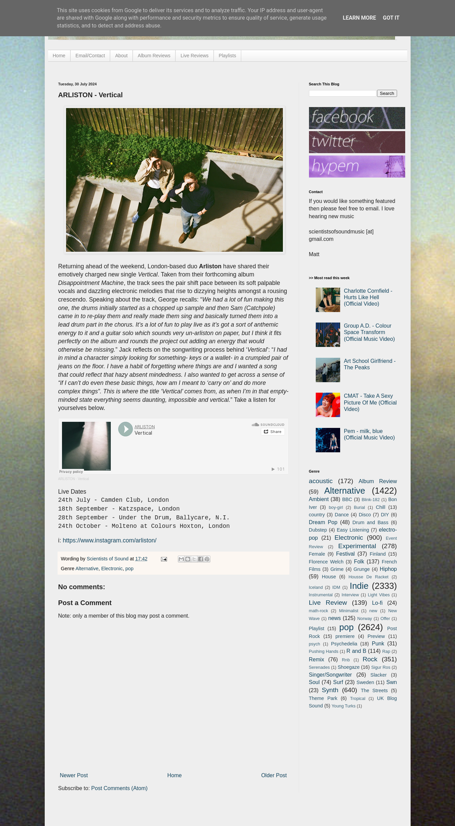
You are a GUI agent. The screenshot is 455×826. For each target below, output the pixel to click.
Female (317, 554)
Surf (338, 682)
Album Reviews (154, 55)
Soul (314, 682)
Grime (337, 569)
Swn (391, 682)
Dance (342, 514)
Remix (316, 659)
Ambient (319, 499)
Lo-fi (377, 603)
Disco (365, 514)
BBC (347, 499)
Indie (359, 586)
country (317, 514)
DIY (385, 514)
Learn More (359, 18)
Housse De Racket (369, 576)
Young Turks (344, 705)
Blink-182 (370, 499)
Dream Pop (323, 522)
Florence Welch (326, 561)
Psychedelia (344, 643)
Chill (380, 507)
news (334, 618)
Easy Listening (353, 530)
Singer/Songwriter (330, 675)
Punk (378, 643)
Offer (385, 618)
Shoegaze (349, 667)
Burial (359, 507)
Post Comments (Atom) (119, 788)
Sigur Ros (380, 667)
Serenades (319, 667)
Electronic (112, 568)
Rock (370, 659)
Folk (359, 561)
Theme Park (323, 698)
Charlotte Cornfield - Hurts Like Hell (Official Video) (368, 297)
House (329, 576)
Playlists (227, 55)
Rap (386, 651)
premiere (345, 636)
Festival (345, 554)
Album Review (378, 481)
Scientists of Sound (108, 558)
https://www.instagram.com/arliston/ (110, 540)
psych (314, 643)
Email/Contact (90, 55)
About (121, 55)
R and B (356, 651)
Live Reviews (194, 55)
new (373, 610)
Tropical (357, 698)
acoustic (321, 480)
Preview (376, 636)
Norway (364, 618)
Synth (330, 690)
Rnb (346, 659)
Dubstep (318, 530)
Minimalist (348, 610)
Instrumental (321, 594)
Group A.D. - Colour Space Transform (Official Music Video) (369, 332)
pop (129, 568)
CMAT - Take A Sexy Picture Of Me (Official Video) (370, 402)
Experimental (357, 546)
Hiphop (388, 569)
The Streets (374, 690)
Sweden (365, 682)
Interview (350, 594)
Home (59, 55)
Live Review (328, 602)
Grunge (362, 569)
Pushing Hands (323, 651)
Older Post (274, 775)
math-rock (318, 610)
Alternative (87, 568)
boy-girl (336, 507)
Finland (378, 554)
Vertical (83, 479)
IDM (336, 587)
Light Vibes (379, 594)
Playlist (317, 628)
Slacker (378, 675)
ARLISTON (66, 479)
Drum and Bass (370, 522)
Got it (391, 18)
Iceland (316, 587)
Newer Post (74, 775)
